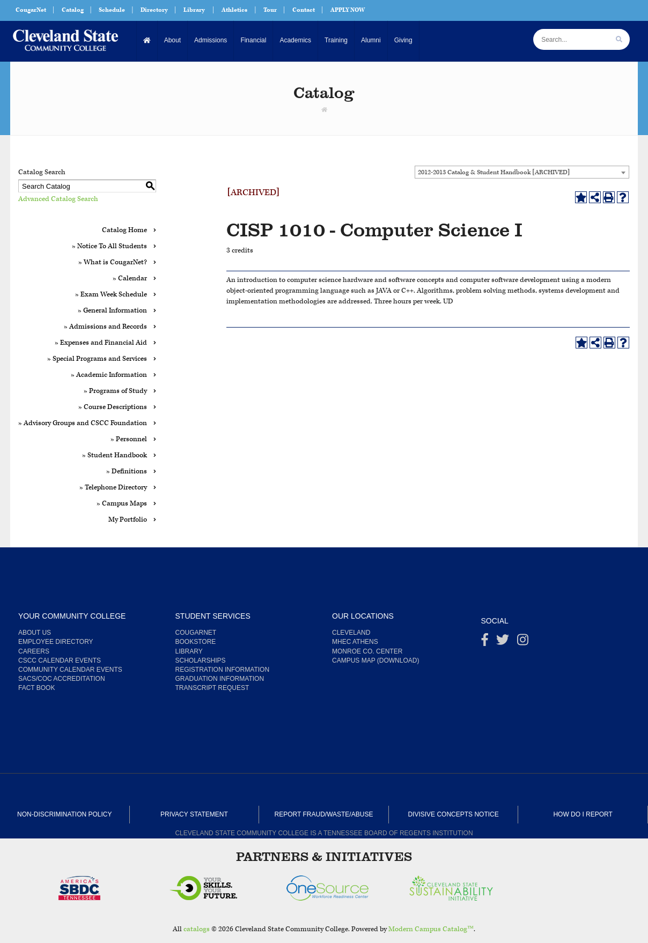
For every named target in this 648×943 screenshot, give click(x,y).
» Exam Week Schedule (111, 294)
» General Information (112, 310)
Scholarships (200, 660)
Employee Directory (55, 641)
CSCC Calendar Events (59, 660)
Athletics (234, 10)
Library (194, 10)
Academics (295, 40)
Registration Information (222, 669)
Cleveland (351, 632)
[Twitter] (502, 642)
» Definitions (126, 471)
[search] (619, 39)
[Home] (147, 40)
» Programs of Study (115, 391)
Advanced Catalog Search (58, 199)
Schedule (112, 10)
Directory (154, 10)
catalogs (196, 929)
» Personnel (129, 439)
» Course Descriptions (112, 407)
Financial (253, 40)
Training (336, 40)
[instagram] (522, 642)
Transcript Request (212, 688)
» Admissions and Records (105, 326)
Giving (403, 40)
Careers (33, 651)
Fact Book (36, 688)
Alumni (371, 40)
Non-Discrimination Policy (64, 814)
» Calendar (130, 278)
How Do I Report (582, 814)
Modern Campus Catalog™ (431, 929)
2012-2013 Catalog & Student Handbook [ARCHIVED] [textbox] (494, 172)
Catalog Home (124, 230)
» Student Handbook (114, 455)
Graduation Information (219, 678)
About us (34, 632)
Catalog (73, 10)
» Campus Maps (122, 503)
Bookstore (195, 641)
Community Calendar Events (70, 669)
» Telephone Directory (113, 487)
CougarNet (31, 10)
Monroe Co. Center (367, 651)
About (172, 40)
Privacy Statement (194, 814)
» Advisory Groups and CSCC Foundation (82, 423)
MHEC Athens (355, 641)
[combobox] (522, 172)
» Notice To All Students (109, 246)
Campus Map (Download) (375, 660)
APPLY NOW (347, 10)
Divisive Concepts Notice (453, 814)
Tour (270, 10)
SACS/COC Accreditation (61, 678)
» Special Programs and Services (97, 358)
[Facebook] (485, 642)
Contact (303, 10)
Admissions (210, 40)
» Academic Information (109, 375)
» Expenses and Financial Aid (101, 342)
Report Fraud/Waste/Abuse (324, 814)
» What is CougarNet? (112, 262)
